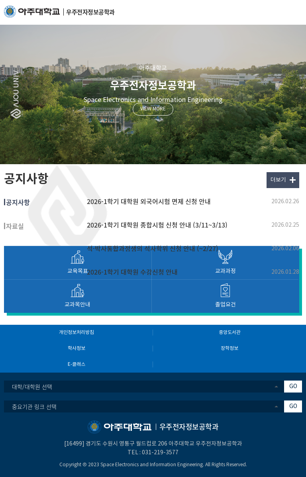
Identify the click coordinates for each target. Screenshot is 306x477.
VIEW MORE (153, 109)
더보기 (278, 180)
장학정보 (229, 348)
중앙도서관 (230, 332)
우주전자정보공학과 (153, 84)
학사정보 (76, 348)
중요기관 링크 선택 (34, 406)
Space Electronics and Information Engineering (153, 100)
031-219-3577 (160, 453)
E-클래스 (76, 364)
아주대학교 (153, 68)
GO (293, 386)
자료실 (15, 226)
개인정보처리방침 (76, 332)
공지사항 (18, 202)
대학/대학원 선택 (32, 387)
